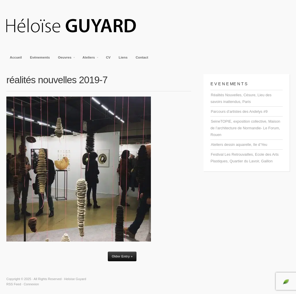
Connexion (31, 284)
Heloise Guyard (75, 26)
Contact (142, 57)
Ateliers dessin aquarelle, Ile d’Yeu (239, 144)
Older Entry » (122, 256)
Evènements (40, 57)
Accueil (16, 57)
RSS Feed (13, 284)
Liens (123, 57)
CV (108, 57)
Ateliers (89, 59)
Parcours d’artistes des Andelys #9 (239, 111)
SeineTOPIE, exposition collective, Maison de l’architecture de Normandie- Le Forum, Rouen (245, 128)
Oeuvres (65, 59)
